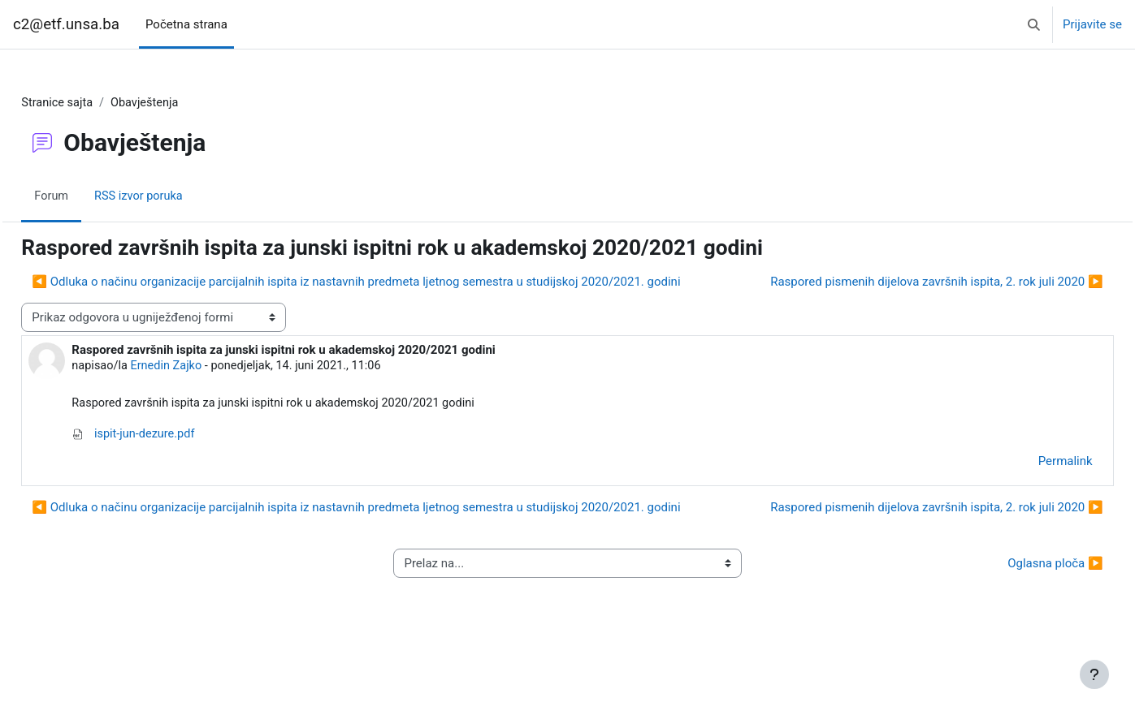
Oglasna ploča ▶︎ (1019, 625)
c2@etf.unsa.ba (66, 24)
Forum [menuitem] (88, 197)
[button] (1034, 24)
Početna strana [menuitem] (186, 24)
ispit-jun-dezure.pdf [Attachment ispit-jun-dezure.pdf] (171, 466)
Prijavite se (1092, 24)
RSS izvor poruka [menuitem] (177, 197)
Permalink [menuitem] (1029, 493)
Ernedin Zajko (206, 397)
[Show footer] (1094, 674)
